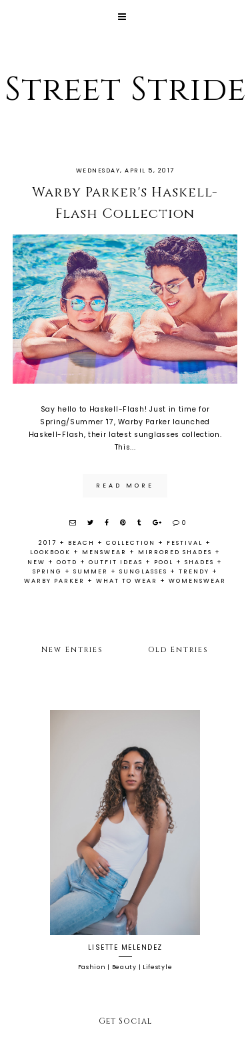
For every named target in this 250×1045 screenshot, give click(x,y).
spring (47, 571)
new (36, 562)
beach (81, 543)
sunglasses (143, 571)
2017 (48, 543)
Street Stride (125, 90)
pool (163, 562)
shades (199, 562)
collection (130, 543)
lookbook (50, 552)
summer (90, 571)
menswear (104, 552)
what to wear (126, 581)
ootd (67, 562)
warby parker (54, 581)
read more (125, 486)
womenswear (197, 581)
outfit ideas (116, 562)
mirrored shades (175, 552)
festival (185, 543)
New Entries (72, 650)
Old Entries (178, 650)
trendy (194, 571)
